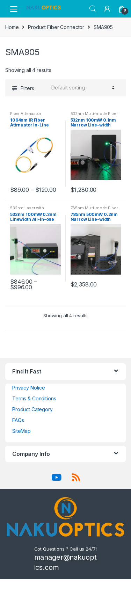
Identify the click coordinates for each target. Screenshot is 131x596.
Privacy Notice (28, 388)
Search (92, 9)
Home (12, 27)
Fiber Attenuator (25, 113)
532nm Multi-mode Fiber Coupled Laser (94, 115)
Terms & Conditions (34, 398)
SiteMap (21, 431)
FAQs (18, 420)
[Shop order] (82, 87)
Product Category (32, 409)
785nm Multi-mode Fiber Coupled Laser (94, 210)
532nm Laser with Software (27, 210)
